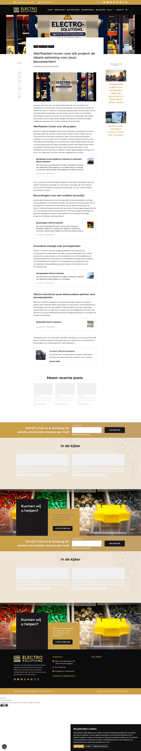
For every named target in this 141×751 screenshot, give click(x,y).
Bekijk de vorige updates (81, 434)
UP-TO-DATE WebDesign (118, 691)
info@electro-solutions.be (64, 671)
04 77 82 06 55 (60, 667)
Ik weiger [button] (88, 746)
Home (36, 46)
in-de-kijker (43, 46)
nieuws (51, 46)
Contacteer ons (62, 528)
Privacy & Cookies (103, 691)
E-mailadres (76, 425)
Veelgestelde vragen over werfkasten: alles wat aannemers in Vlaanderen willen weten (116, 93)
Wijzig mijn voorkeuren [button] (100, 746)
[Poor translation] (5, 705)
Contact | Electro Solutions (62, 351)
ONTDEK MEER (54, 361)
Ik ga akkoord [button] (79, 746)
